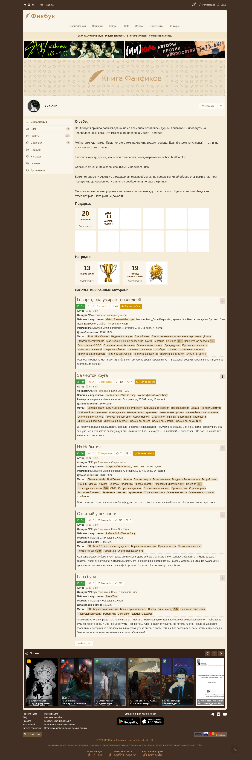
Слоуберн (159, 349)
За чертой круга (92, 375)
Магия (148, 341)
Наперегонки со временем (142, 412)
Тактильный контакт (89, 492)
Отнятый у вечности (97, 513)
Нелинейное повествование (202, 412)
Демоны (82, 483)
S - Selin (92, 310)
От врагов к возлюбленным (119, 345)
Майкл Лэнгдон (107, 323)
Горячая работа (130, 306)
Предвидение (172, 345)
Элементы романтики (188, 421)
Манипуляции (117, 412)
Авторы (113, 26)
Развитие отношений (90, 349)
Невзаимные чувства (172, 412)
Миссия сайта (51, 714)
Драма (207, 336)
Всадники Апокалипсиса (186, 479)
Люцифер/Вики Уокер (118, 466)
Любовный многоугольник (92, 412)
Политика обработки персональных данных (65, 728)
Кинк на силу (165, 609)
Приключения (179, 488)
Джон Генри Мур (161, 319)
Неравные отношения (192, 609)
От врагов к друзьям (129, 488)
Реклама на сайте (53, 717)
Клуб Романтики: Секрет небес (109, 462)
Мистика (159, 341)
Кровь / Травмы (143, 483)
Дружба (103, 483)
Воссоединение (180, 407)
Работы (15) (84, 643)
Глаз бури (86, 576)
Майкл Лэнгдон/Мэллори (120, 319)
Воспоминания (161, 479)
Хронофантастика (154, 492)
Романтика (109, 550)
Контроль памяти (211, 407)
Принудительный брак (118, 416)
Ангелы (127, 479)
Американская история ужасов (109, 315)
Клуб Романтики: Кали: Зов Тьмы (110, 390)
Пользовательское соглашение (59, 724)
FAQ (41, 5)
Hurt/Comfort (102, 336)
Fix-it (90, 336)
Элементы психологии (202, 492)
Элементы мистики (163, 421)
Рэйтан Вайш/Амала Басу (120, 395)
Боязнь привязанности (133, 609)
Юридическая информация (57, 721)
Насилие (171, 341)
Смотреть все (85, 226)
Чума (135, 466)
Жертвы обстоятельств (91, 341)
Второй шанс (142, 336)
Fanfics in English (94, 753)
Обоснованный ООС (89, 345)
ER (89, 546)
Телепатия (109, 492)
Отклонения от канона (149, 345)
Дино (158, 466)
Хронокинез (135, 492)
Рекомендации (77, 26)
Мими (150, 466)
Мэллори (122, 323)
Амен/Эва (111, 596)
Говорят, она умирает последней (109, 299)
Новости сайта (30, 714)
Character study (96, 479)
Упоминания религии (146, 353)
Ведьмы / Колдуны (121, 336)
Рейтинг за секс (87, 550)
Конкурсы (175, 26)
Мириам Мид (143, 319)
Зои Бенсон (188, 319)
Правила (49, 5)
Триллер (172, 349)
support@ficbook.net (138, 740)
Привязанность (167, 546)
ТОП (126, 26)
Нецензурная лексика (196, 341)
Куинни (177, 319)
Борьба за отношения (156, 407)
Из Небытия (89, 446)
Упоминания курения (120, 353)
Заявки (139, 26)
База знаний (29, 724)
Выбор (152, 609)
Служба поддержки (32, 728)
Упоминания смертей (172, 353)
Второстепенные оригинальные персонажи (176, 336)
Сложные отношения (140, 349)
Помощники (156, 26)
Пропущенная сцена (189, 546)
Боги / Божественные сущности (124, 407)
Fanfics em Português (152, 753)
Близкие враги (96, 407)
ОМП (143, 466)
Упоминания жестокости (92, 353)
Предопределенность (194, 345)
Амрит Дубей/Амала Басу (153, 395)
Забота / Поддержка (121, 483)
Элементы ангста (196, 353)
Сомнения (123, 613)
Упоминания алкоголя (191, 349)
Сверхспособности (114, 349)
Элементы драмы (142, 613)
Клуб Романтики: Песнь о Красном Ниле (114, 592)
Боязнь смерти (142, 479)
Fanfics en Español (123, 753)
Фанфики (97, 26)
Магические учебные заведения (124, 341)
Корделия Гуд (205, 319)
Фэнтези (121, 492)
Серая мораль (141, 416)
